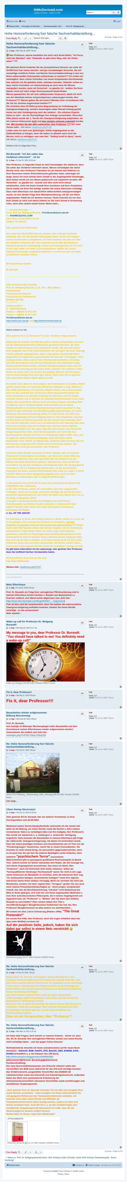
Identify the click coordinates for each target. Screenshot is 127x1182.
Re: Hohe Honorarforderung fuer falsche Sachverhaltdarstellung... (30, 745)
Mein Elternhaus (15, 584)
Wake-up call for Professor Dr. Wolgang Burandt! (29, 623)
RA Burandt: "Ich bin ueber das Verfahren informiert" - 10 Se (24, 155)
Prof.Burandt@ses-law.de (55, 212)
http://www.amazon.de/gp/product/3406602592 (29, 1056)
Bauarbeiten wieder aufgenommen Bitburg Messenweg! (26, 714)
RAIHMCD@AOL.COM (21, 215)
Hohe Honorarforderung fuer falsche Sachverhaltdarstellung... (50, 33)
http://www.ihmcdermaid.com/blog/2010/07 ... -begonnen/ (35, 601)
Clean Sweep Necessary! (21, 809)
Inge (90, 43)
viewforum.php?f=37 (27, 139)
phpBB (54, 1171)
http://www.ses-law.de (17, 321)
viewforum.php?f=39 (41, 127)
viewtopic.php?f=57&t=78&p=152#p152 (26, 735)
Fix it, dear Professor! (19, 692)
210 (95, 47)
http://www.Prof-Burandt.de (48, 321)
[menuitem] (22, 21)
